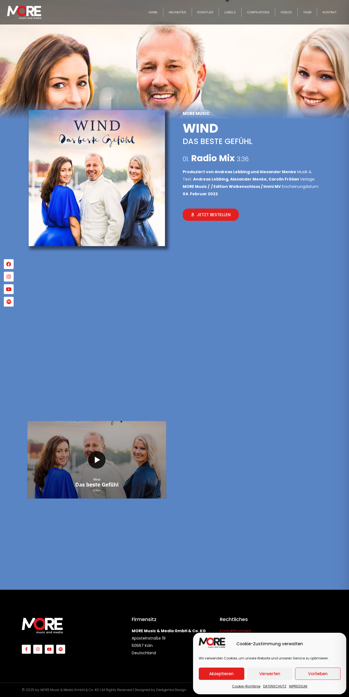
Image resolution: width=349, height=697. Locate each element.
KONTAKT (329, 12)
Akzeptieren (221, 674)
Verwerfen (269, 674)
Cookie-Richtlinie (246, 686)
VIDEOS (286, 12)
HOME (153, 12)
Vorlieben (318, 674)
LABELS (230, 12)
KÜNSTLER (205, 12)
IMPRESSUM (298, 686)
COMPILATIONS (258, 12)
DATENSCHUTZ (274, 686)
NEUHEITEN (177, 12)
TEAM (307, 12)
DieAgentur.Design (171, 689)
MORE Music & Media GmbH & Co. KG (69, 689)
